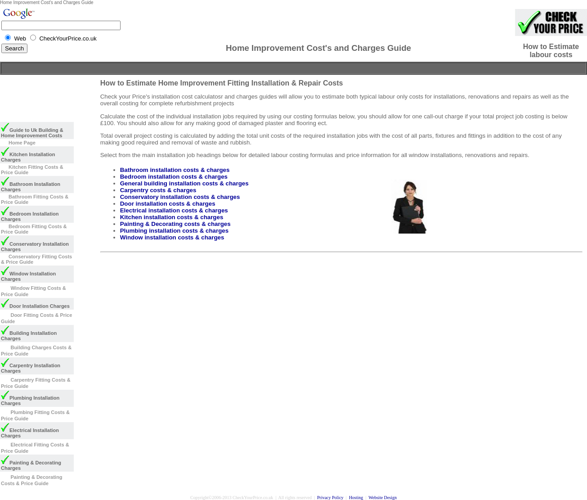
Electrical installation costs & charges (174, 210)
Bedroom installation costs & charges (174, 176)
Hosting (356, 497)
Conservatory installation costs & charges (180, 197)
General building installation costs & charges (184, 183)
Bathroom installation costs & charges (175, 170)
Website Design (382, 497)
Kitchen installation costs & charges (172, 217)
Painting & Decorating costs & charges (175, 224)
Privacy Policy (330, 497)
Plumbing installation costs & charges (174, 230)
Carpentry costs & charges (158, 190)
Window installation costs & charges (172, 237)
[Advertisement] (293, 68)
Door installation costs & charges (167, 203)
